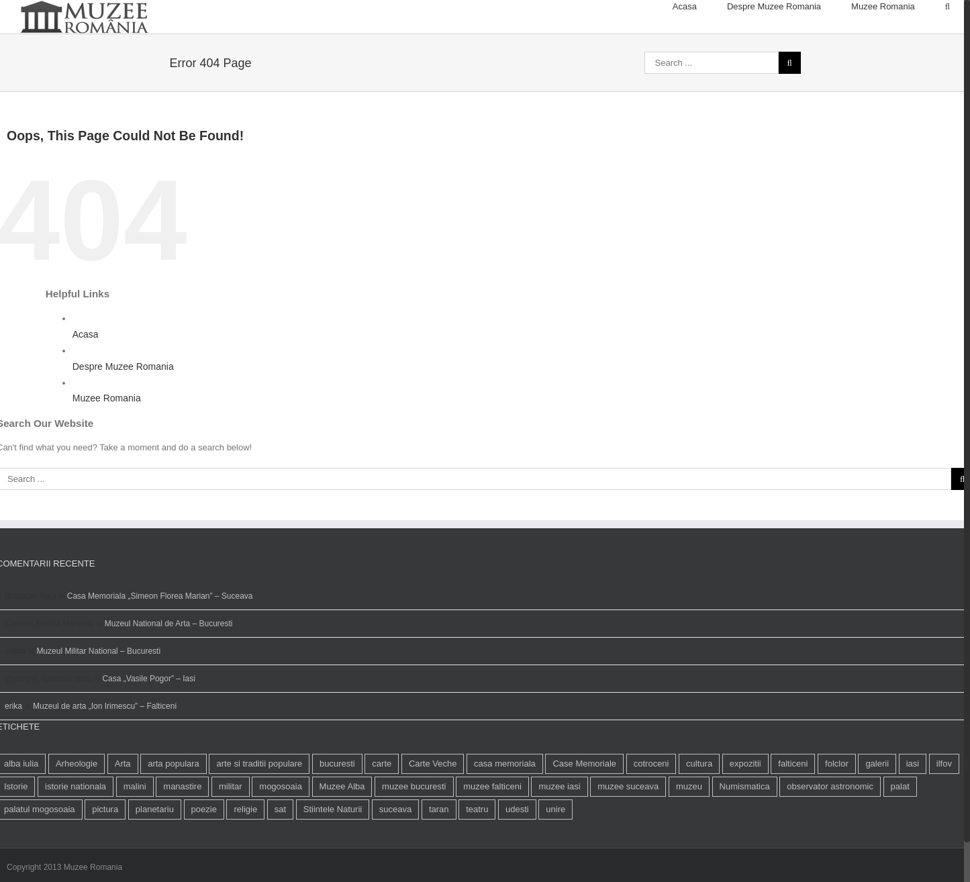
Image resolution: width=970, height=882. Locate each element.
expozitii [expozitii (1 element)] (745, 805)
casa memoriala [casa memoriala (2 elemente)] (505, 805)
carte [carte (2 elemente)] (381, 805)
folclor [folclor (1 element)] (836, 805)
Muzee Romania (106, 439)
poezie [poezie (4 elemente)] (204, 851)
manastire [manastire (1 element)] (182, 828)
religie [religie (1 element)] (245, 851)
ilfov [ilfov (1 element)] (944, 805)
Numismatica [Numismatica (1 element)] (745, 828)
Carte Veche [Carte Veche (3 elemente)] (433, 805)
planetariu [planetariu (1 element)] (155, 851)
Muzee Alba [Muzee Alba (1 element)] (342, 828)
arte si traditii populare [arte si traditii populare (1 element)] (259, 805)
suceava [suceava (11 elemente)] (395, 851)
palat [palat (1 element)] (900, 828)
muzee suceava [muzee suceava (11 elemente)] (628, 828)
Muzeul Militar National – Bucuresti (98, 692)
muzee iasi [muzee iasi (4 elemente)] (559, 828)
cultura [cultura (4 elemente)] (699, 805)
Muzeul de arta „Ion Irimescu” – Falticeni (105, 747)
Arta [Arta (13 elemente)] (123, 805)
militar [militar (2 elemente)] (230, 828)
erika (13, 747)
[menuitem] (700, 6)
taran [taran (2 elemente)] (439, 851)
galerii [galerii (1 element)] (877, 805)
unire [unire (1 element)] (555, 851)
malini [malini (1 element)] (135, 828)
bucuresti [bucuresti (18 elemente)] (337, 805)
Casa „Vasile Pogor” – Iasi (148, 720)
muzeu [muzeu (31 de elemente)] (689, 828)
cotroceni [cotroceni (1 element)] (651, 805)
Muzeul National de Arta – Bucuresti (169, 665)
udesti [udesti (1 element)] (517, 851)
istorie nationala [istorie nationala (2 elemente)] (75, 828)
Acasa (85, 376)
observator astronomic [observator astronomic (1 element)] (830, 828)
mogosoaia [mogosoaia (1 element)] (280, 828)
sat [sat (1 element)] (280, 851)
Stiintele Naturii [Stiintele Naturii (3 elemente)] (332, 851)
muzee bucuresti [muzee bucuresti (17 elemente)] (414, 828)
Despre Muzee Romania (123, 408)
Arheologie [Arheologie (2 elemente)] (76, 805)
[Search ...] (711, 104)
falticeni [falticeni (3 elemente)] (793, 805)
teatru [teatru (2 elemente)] (477, 851)
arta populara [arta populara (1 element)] (173, 805)
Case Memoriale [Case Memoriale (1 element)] (584, 805)
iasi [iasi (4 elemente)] (913, 805)
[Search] (947, 6)
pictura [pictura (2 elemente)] (105, 851)
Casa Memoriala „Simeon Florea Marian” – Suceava (160, 637)
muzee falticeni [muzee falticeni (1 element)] (492, 828)
